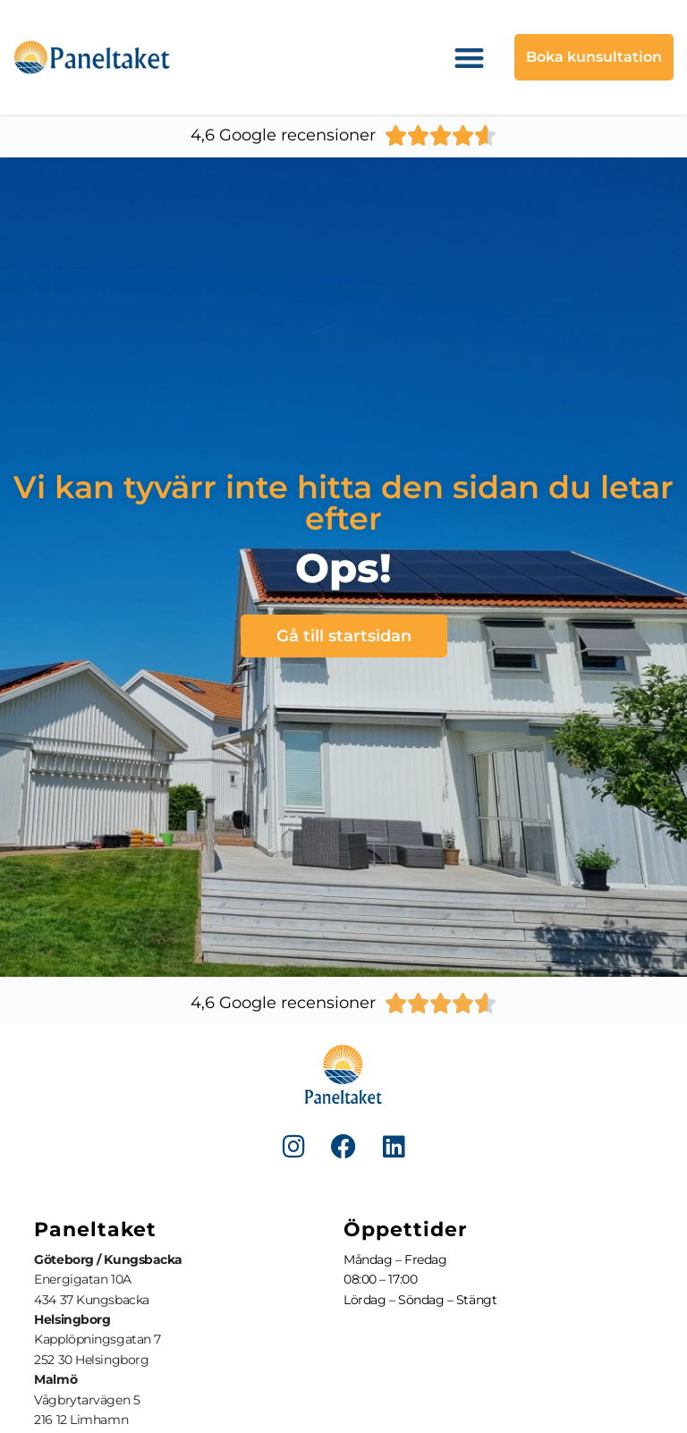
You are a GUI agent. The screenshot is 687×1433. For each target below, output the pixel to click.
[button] (470, 57)
